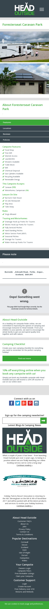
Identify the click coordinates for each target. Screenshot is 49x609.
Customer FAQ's (25, 521)
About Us (25, 524)
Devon (24, 544)
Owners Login (25, 568)
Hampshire (24, 558)
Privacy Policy (24, 529)
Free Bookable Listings (24, 573)
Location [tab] (7, 128)
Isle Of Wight (24, 552)
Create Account (24, 586)
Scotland (24, 547)
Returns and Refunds (24, 591)
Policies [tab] (6, 140)
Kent (24, 550)
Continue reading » (25, 465)
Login (24, 583)
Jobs (24, 526)
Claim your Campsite (24, 576)
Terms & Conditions (24, 534)
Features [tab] (7, 122)
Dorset (24, 555)
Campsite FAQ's (24, 571)
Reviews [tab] (6, 134)
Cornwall (24, 542)
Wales (24, 560)
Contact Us (24, 531)
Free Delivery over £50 (24, 589)
